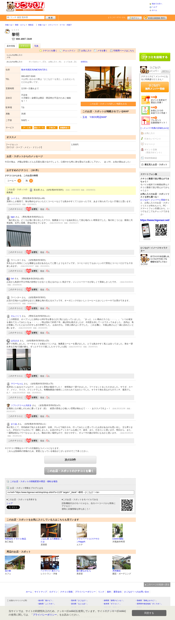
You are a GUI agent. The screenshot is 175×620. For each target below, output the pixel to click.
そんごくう (16, 316)
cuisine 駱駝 (118, 539)
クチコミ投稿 (66, 592)
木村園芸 (116, 571)
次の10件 (70, 459)
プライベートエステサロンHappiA (88, 540)
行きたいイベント (152, 139)
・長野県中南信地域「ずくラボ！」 (149, 604)
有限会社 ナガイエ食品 (15, 539)
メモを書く (102, 50)
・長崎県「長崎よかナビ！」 (146, 600)
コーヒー (14, 181)
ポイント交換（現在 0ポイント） (153, 151)
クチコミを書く (50, 50)
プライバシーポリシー (85, 592)
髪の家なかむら (84, 571)
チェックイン (69, 50)
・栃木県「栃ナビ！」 (45, 600)
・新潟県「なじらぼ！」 (78, 604)
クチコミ (25, 46)
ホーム (154, 10)
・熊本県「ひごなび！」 (78, 600)
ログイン (134, 17)
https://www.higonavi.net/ (154, 220)
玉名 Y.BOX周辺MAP (94, 117)
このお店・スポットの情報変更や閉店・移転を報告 (34, 481)
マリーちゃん (17, 383)
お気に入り (86, 50)
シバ (13, 198)
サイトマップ (40, 592)
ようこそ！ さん (117, 17)
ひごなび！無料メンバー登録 (154, 87)
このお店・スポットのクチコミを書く (70, 470)
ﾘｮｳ (12, 278)
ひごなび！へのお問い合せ (136, 592)
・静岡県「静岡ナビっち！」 (113, 600)
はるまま (15, 340)
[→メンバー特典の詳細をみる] (155, 128)
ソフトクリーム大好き (21, 405)
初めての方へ (157, 4)
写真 (36, 46)
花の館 (8, 571)
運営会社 (117, 592)
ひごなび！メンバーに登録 (152, 200)
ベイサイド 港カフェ (50, 571)
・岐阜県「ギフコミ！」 (111, 604)
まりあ (14, 424)
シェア (10, 503)
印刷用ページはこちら (123, 50)
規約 (109, 592)
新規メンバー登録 (155, 17)
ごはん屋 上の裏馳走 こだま (52, 540)
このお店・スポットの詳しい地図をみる (108, 104)
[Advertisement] (97, 7)
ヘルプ (154, 7)
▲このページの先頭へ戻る (157, 584)
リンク (101, 592)
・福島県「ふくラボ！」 (46, 604)
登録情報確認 (150, 158)
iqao (13, 217)
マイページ (149, 144)
